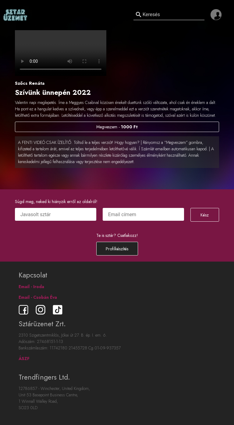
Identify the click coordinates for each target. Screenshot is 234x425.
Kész (204, 215)
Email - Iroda (31, 287)
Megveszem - (117, 127)
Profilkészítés (117, 249)
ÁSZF (24, 358)
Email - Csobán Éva (38, 297)
